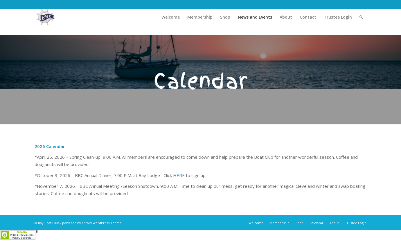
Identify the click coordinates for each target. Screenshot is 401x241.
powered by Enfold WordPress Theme (92, 223)
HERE (179, 175)
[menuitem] (171, 17)
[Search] (361, 17)
